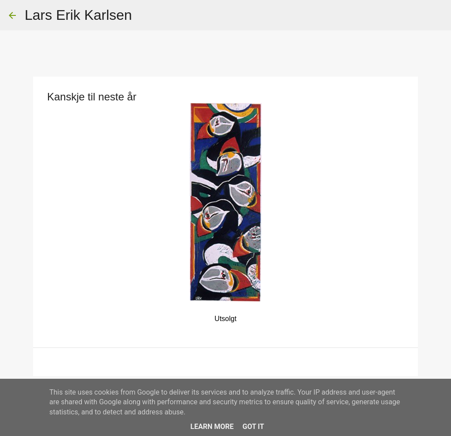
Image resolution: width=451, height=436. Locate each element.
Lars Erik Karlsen (78, 15)
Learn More (211, 426)
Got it (253, 426)
